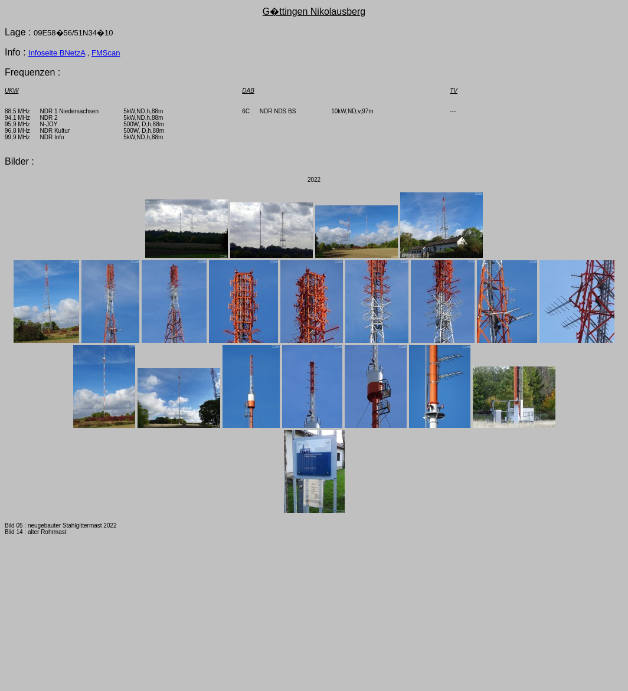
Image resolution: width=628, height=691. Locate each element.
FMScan (105, 52)
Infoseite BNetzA (56, 52)
